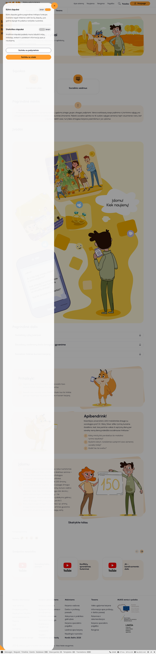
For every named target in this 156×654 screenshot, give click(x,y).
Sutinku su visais (28, 57)
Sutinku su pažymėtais (28, 50)
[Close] (54, 5)
